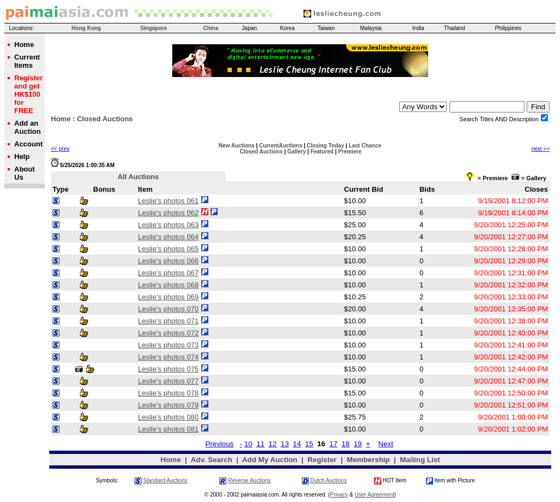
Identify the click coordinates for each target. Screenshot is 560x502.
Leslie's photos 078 (168, 393)
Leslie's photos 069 (168, 297)
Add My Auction (270, 460)
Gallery (296, 152)
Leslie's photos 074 (168, 357)
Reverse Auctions (249, 480)
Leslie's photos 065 (168, 249)
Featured (322, 152)
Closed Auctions (261, 152)
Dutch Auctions (328, 480)
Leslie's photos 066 (168, 261)
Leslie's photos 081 (168, 429)
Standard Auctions (165, 480)
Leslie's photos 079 (168, 405)
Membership (368, 460)
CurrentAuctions (280, 146)
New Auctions (237, 146)
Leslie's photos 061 (168, 201)
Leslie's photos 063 (168, 225)
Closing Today (325, 146)
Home (61, 119)
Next (385, 444)
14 (297, 444)
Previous (219, 444)
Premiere (349, 152)
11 (260, 444)
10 (248, 444)
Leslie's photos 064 (168, 237)
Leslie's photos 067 (168, 273)
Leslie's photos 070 (168, 309)
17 (333, 444)
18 (345, 444)
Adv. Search (211, 460)
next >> (541, 149)
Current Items (27, 61)
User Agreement (374, 495)
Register (321, 460)
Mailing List (420, 460)
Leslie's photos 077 (168, 381)
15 (309, 444)
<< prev (60, 149)
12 (273, 444)
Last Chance (365, 146)
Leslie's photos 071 (168, 321)
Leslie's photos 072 (168, 333)
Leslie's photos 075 (168, 369)
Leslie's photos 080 (168, 417)
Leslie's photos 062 (168, 213)
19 (358, 444)
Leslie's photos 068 (168, 285)
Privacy (339, 495)
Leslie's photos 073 (168, 345)
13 (285, 444)
